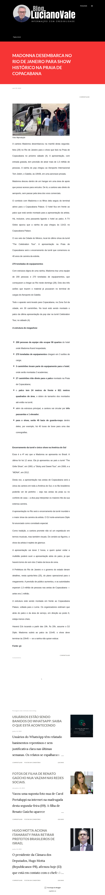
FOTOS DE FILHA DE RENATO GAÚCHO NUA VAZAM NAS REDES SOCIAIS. (38, 778)
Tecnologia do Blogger (52, 887)
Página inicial (17, 37)
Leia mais (61, 762)
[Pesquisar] (83, 6)
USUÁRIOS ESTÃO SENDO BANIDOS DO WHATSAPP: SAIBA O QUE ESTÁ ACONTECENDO (37, 721)
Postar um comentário (32, 762)
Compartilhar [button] (84, 97)
